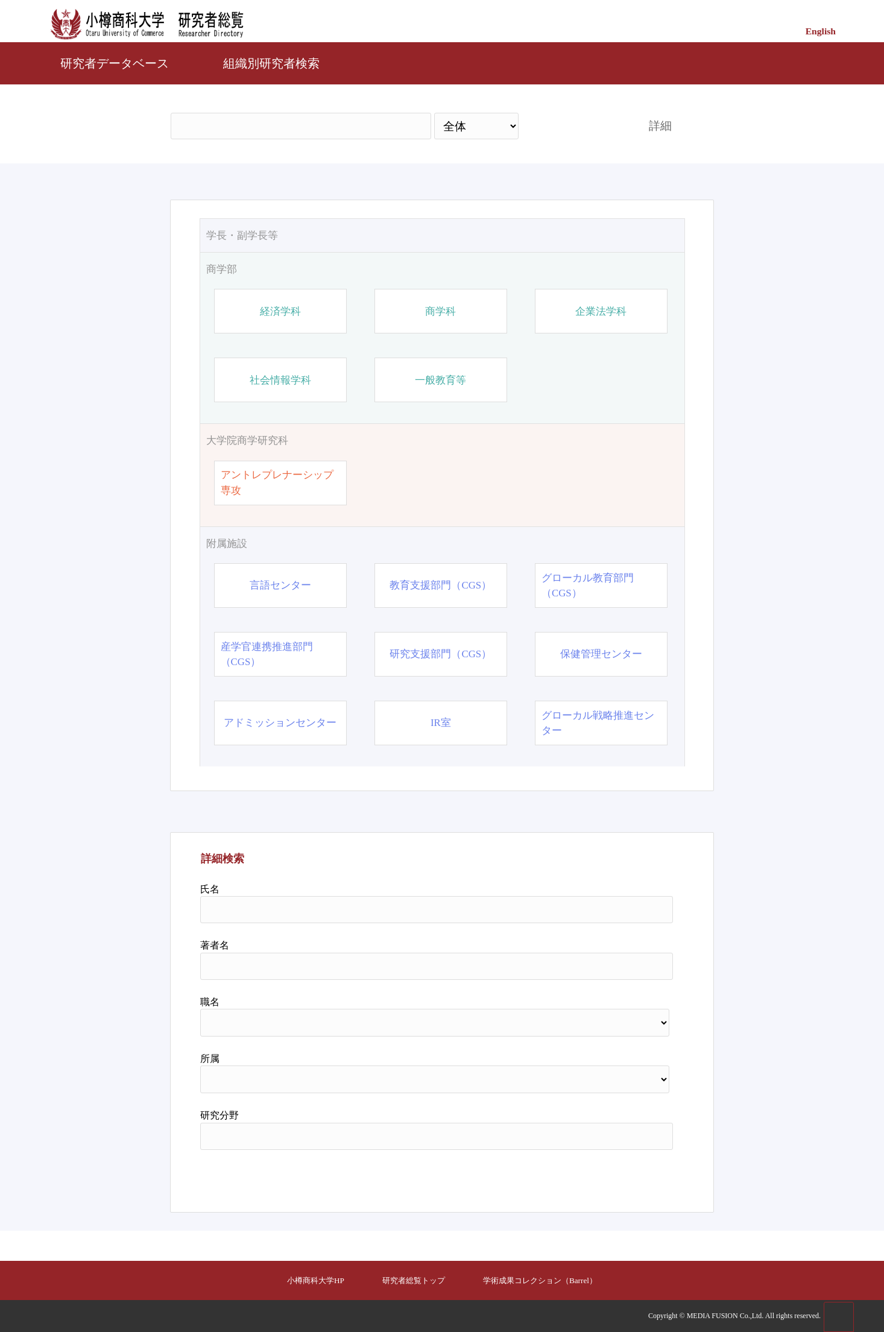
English (821, 31)
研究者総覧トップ (413, 1280)
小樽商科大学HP (315, 1280)
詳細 (660, 125)
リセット (642, 1176)
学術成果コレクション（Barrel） (540, 1280)
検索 (572, 125)
